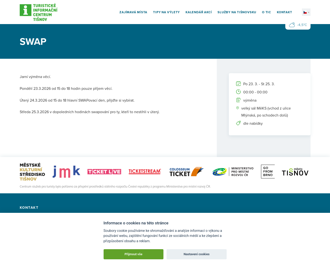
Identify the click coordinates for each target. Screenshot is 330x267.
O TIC (266, 12)
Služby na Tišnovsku (237, 12)
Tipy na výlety (166, 12)
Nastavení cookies (197, 254)
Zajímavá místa (133, 12)
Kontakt (284, 12)
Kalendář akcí (199, 12)
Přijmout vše (133, 254)
